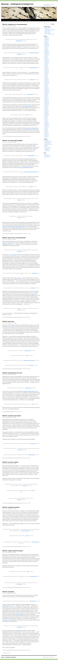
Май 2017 (46, 118)
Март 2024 (46, 48)
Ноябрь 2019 (47, 90)
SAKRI (28, 571)
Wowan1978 (32, 79)
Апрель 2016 (47, 131)
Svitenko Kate (27, 535)
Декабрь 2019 (47, 89)
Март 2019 (46, 98)
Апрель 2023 (47, 58)
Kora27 (27, 114)
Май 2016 (46, 130)
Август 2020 (46, 83)
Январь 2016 (47, 134)
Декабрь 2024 (47, 43)
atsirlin (15, 25)
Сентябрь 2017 (47, 114)
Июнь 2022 (46, 65)
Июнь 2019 (46, 95)
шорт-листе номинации (27, 106)
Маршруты (46, 145)
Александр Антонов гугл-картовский (30, 171)
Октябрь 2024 (47, 44)
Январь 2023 (47, 60)
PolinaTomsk (31, 365)
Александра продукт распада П (29, 360)
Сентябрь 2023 (47, 54)
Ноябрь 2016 (47, 124)
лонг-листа (14, 254)
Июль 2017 (46, 116)
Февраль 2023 (47, 59)
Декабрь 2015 (47, 135)
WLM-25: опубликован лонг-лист (12, 373)
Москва (46, 146)
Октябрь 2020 (47, 81)
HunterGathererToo (19, 40)
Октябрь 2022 (47, 61)
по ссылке (12, 326)
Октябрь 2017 (47, 113)
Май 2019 (46, 96)
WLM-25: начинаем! (8, 591)
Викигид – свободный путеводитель (17, 4)
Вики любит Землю (48, 141)
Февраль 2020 (47, 88)
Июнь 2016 (46, 129)
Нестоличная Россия (48, 147)
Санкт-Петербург (47, 150)
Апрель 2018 (47, 109)
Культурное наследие (10, 20)
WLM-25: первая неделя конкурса (12, 550)
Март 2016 (46, 132)
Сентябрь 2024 (47, 45)
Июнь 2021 (46, 75)
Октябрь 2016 (47, 125)
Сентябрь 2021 (47, 72)
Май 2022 (46, 66)
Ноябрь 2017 (47, 112)
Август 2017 (46, 115)
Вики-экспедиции (28, 20)
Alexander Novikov (31, 454)
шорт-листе (33, 294)
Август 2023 (46, 55)
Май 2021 (46, 76)
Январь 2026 (47, 37)
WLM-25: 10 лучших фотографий (12, 140)
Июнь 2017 (46, 117)
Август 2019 (46, 93)
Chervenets (19, 309)
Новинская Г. (25, 485)
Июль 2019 (46, 94)
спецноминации (5, 605)
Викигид (3, 20)
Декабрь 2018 (47, 100)
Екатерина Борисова (25, 530)
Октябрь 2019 (47, 91)
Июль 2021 (46, 74)
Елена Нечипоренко (32, 67)
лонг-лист (34, 146)
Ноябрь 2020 (47, 80)
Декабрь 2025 (47, 38)
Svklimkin (30, 186)
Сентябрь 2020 (47, 82)
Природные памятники (19, 20)
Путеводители (47, 149)
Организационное (47, 148)
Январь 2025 (47, 42)
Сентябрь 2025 (47, 40)
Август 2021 (46, 73)
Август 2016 (46, 127)
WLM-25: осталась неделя (10, 462)
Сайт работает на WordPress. (49, 657)
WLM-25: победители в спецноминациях (14, 24)
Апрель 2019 (47, 97)
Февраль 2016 (47, 133)
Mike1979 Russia (27, 350)
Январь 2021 (47, 78)
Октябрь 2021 (47, 71)
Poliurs (33, 404)
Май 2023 (46, 57)
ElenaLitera (32, 490)
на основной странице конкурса (28, 391)
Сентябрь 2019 (47, 92)
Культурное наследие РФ (17, 136)
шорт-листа (4, 242)
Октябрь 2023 (47, 53)
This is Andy (20, 449)
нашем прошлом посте (21, 614)
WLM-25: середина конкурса (11, 507)
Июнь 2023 (46, 56)
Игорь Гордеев (32, 443)
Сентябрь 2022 (47, 62)
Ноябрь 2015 (47, 136)
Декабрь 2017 (47, 111)
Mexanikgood (19, 251)
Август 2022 (46, 63)
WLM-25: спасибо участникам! (11, 415)
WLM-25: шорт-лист (8, 321)
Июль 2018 (46, 106)
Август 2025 (46, 41)
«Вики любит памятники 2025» (32, 128)
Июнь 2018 (46, 107)
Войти (46, 153)
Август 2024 (46, 46)
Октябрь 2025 (47, 39)
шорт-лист (12, 148)
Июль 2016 (46, 128)
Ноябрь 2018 (47, 101)
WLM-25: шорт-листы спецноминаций (14, 237)
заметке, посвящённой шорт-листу (26, 167)
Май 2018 (46, 108)
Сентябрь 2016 (47, 126)
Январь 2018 (47, 110)
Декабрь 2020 (47, 79)
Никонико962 (34, 273)
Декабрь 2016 (47, 123)
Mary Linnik (19, 499)
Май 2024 (46, 47)
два (37, 241)
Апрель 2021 (47, 77)
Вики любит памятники (9, 136)
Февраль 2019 (47, 99)
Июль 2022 (46, 64)
